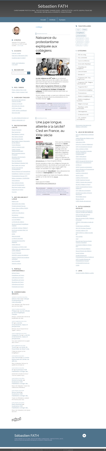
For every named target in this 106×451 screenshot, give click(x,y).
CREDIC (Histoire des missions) (84, 182)
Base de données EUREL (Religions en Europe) (85, 219)
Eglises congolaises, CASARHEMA (20, 178)
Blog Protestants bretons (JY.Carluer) (18, 154)
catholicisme (79, 42)
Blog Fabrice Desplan (17, 136)
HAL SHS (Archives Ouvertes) (83, 228)
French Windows (16, 145)
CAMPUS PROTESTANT (82, 178)
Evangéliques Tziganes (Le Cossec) (21, 173)
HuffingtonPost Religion (18, 217)
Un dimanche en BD (44, 105)
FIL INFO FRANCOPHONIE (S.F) (20, 118)
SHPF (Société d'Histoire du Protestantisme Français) (83, 260)
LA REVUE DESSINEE (17, 238)
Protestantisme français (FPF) (19, 176)
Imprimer (48, 109)
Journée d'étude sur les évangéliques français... (21, 312)
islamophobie (65, 192)
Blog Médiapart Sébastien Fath (20, 163)
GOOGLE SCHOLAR (17, 104)
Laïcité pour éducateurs (18, 213)
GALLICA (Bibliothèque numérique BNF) (85, 135)
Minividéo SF (81, 74)
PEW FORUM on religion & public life (84, 233)
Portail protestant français (18, 206)
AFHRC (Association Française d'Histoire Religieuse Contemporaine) (84, 152)
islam (60, 192)
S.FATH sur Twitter (16, 108)
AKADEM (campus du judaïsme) (20, 255)
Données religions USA (82, 230)
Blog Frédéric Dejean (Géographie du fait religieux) (21, 142)
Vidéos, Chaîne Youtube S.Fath (20, 92)
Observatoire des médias (18, 204)
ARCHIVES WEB (16, 113)
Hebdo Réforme (16, 244)
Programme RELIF (83, 87)
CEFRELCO (78, 165)
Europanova (15, 215)
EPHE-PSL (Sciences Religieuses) (84, 144)
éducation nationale (41, 192)
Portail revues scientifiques (83, 226)
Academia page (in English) (19, 58)
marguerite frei (16, 335)
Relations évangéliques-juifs (85, 96)
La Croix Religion (16, 219)
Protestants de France (18, 286)
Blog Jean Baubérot (17, 161)
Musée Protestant (16, 130)
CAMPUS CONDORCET (82, 173)
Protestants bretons (81, 159)
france (62, 189)
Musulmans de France (17, 282)
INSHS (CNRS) (79, 175)
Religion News (15, 210)
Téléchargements (82, 111)
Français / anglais (16, 53)
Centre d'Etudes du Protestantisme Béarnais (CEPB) (85, 170)
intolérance (53, 191)
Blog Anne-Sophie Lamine (18, 187)
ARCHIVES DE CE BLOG (18, 106)
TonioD (14, 347)
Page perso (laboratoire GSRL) (20, 55)
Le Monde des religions (18, 222)
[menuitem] (43, 19)
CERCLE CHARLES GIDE (18, 147)
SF (12, 323)
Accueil (43, 20)
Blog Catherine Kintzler (18, 183)
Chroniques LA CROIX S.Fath (19, 247)
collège (38, 106)
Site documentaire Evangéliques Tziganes (20, 224)
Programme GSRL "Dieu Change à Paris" (84, 78)
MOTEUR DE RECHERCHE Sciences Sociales (18, 100)
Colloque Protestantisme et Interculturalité (20, 300)
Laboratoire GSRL (80, 142)
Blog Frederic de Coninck (18, 165)
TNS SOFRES (79, 236)
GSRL (85, 45)
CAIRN (77, 265)
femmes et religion (54, 192)
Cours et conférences (83, 61)
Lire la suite (20, 45)
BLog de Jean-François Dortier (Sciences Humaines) (84, 241)
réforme (55, 105)
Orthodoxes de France (18, 284)
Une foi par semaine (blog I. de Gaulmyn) (20, 230)
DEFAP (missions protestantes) (84, 167)
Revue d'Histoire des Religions (83, 251)
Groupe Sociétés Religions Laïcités (85, 273)
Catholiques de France (18, 277)
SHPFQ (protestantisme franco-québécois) (84, 187)
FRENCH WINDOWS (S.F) (18, 120)
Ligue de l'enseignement (18, 185)
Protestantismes (57, 103)
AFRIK (13, 234)
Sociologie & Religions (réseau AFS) (84, 245)
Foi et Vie (14, 192)
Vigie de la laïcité (16, 236)
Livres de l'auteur (82, 71)
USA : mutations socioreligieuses (81, 118)
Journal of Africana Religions (83, 248)
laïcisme (48, 191)
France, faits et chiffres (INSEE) (20, 208)
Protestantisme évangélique (85, 90)
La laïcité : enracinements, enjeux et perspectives (20, 324)
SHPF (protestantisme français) (84, 146)
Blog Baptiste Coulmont (18, 134)
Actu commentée (57, 188)
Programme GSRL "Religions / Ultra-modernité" (85, 83)
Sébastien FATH (53, 6)
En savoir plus (70, 449)
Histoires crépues (16, 263)
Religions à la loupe (83, 104)
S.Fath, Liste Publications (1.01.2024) (18, 63)
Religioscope (15, 201)
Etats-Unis (79, 45)
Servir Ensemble (16, 261)
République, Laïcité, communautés (48, 189)
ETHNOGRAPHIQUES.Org (82, 263)
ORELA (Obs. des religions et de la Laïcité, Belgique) (20, 249)
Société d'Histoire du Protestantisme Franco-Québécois (85, 256)
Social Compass (80, 253)
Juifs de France (16, 273)
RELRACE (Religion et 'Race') (83, 184)
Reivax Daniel (16, 392)
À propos (62, 20)
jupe (48, 192)
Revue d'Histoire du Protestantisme (21, 171)
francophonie (80, 39)
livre (87, 39)
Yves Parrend (16, 357)
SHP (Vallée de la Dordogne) (83, 190)
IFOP (77, 239)
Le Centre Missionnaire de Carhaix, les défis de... (20, 359)
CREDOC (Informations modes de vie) (84, 222)
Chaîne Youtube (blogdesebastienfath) (17, 150)
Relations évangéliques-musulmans (83, 100)
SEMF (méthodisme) (81, 156)
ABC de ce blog (82, 54)
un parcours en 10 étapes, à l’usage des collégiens (50, 90)
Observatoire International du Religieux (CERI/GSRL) (83, 126)
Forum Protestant (16, 253)
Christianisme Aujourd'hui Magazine (18, 241)
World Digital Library (81, 196)
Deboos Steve (16, 299)
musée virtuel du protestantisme (49, 106)
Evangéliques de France (18, 275)
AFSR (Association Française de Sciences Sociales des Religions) (84, 211)
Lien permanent (41, 103)
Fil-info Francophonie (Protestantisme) (17, 168)
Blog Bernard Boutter (17, 139)
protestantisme (61, 105)
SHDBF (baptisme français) (83, 180)
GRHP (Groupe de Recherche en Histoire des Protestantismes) (84, 161)
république (39, 191)
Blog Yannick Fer (16, 132)
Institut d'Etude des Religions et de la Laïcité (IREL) (85, 139)
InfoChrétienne (16, 180)
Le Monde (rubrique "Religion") (20, 228)
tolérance (59, 191)
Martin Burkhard (17, 404)
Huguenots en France (17, 189)
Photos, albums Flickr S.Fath (19, 90)
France (85, 29)
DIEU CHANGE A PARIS (82, 149)
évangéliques (80, 32)
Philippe (14, 311)
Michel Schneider (17, 380)
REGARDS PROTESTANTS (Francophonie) (18, 157)
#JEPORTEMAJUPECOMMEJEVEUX (46, 183)
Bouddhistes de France (18, 280)
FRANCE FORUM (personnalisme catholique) (20, 258)
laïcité (43, 191)
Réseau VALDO (80, 199)
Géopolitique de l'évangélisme (81, 67)
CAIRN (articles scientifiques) (19, 110)
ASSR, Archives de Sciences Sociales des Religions (83, 215)
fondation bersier (53, 108)
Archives (52, 20)
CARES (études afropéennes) (83, 201)
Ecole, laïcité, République (84, 64)
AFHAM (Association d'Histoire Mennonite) (84, 193)
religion (38, 194)
